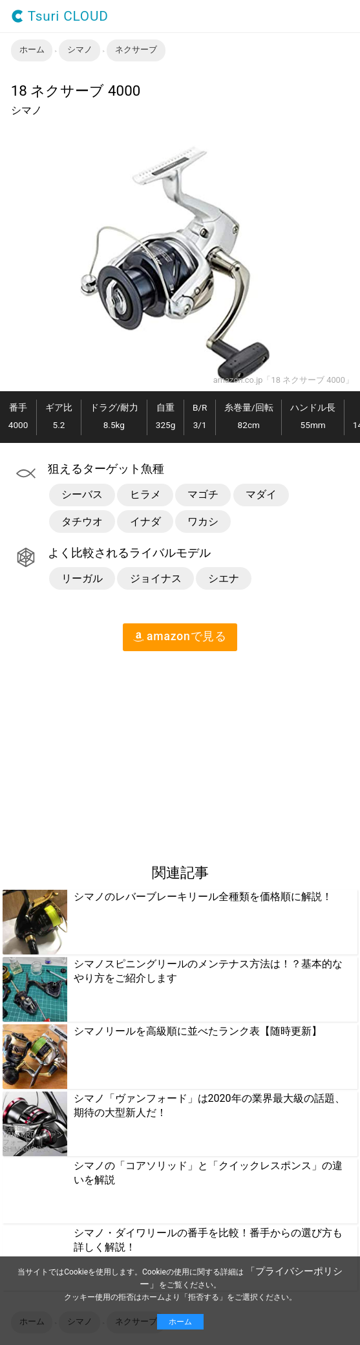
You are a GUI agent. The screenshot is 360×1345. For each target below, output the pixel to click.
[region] (108, 752)
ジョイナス (156, 578)
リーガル (82, 578)
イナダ (145, 521)
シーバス (82, 494)
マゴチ (202, 494)
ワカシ (202, 521)
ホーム (180, 1321)
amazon (180, 636)
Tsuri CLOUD (60, 16)
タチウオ (82, 521)
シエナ (223, 578)
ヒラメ (145, 494)
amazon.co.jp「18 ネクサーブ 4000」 (283, 380)
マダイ (261, 494)
